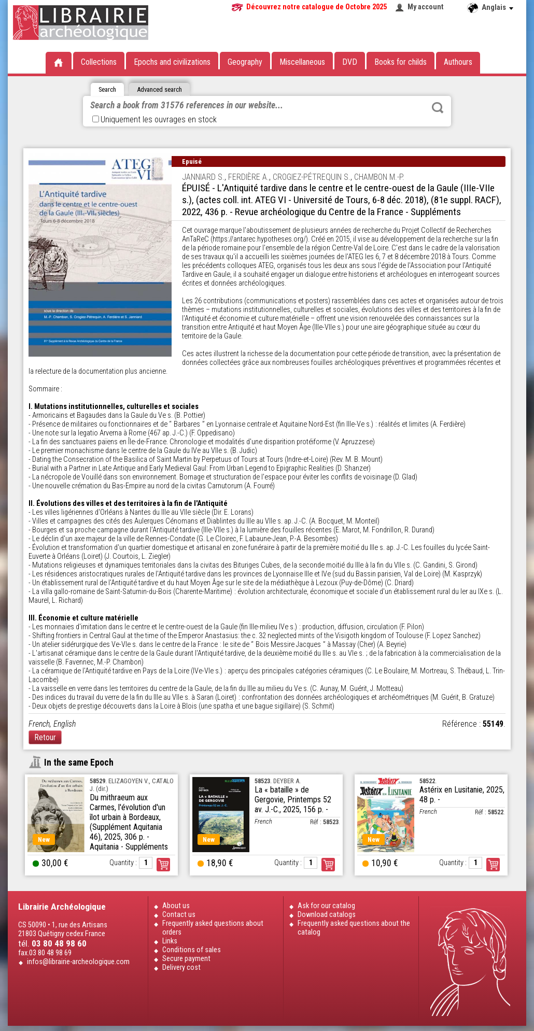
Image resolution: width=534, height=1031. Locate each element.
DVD (349, 62)
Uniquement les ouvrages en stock (154, 119)
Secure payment (186, 958)
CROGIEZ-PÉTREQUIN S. (311, 177)
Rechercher (437, 108)
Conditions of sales (191, 949)
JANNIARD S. (203, 177)
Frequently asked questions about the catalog (354, 928)
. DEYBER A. (278, 781)
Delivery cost (181, 967)
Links (169, 941)
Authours (458, 62)
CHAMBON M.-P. (379, 177)
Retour (45, 737)
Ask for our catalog (326, 905)
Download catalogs (327, 914)
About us (176, 905)
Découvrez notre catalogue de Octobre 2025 (316, 7)
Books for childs (400, 62)
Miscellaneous (302, 62)
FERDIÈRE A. (248, 177)
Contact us (178, 914)
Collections (99, 62)
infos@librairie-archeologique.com (78, 961)
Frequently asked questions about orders (212, 928)
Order (163, 864)
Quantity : (123, 862)
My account (425, 7)
